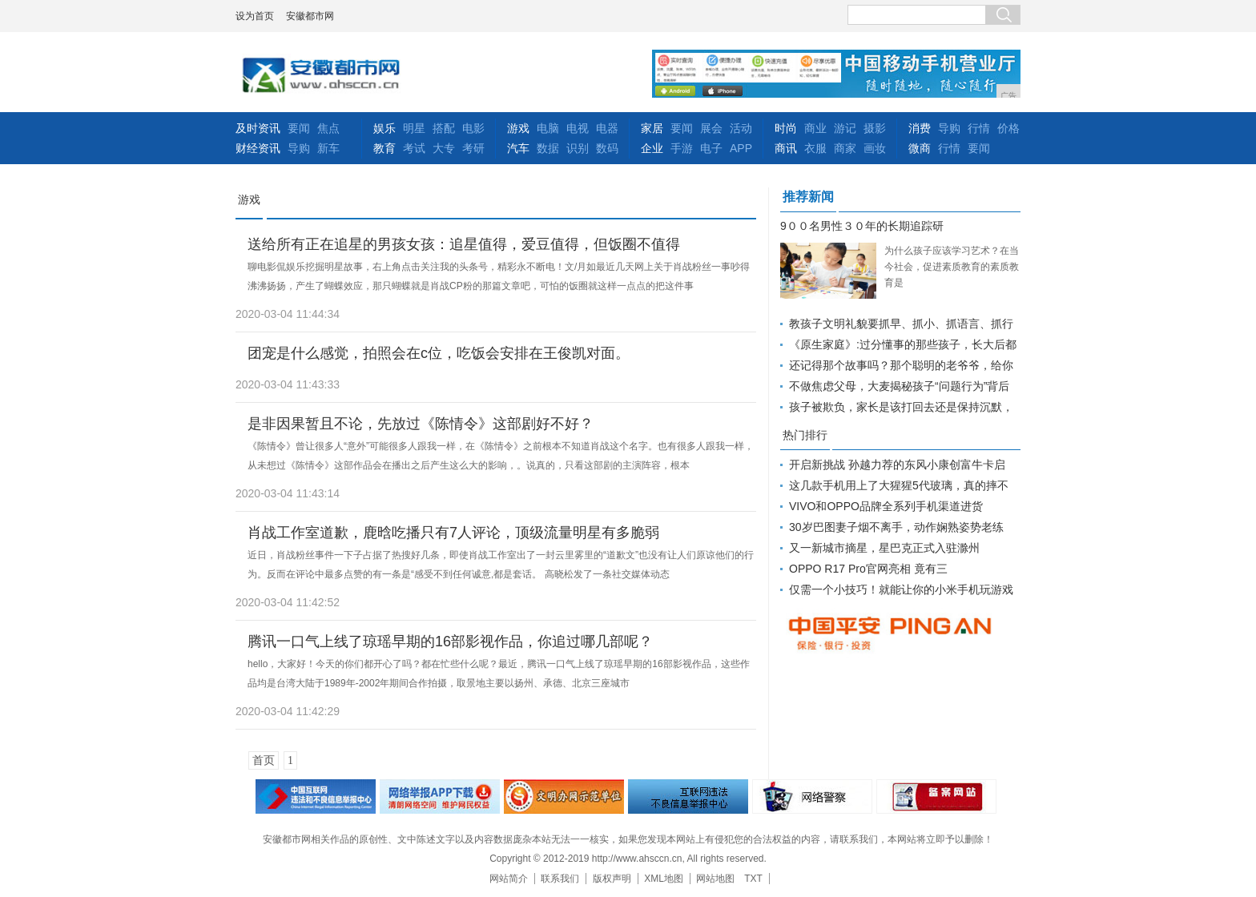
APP (741, 148)
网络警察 (812, 796)
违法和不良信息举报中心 (316, 796)
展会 (711, 128)
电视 (577, 128)
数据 (548, 148)
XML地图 (663, 878)
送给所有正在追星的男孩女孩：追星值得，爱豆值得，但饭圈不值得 (464, 244)
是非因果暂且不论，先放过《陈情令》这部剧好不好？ (421, 424)
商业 (815, 128)
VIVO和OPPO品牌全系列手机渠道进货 (886, 506)
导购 (299, 148)
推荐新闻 (808, 196)
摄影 (874, 128)
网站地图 (715, 878)
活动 (741, 128)
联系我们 (560, 878)
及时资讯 (257, 128)
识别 (577, 148)
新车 (328, 148)
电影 (473, 128)
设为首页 (254, 16)
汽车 (518, 148)
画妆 (874, 148)
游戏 (518, 128)
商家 (845, 148)
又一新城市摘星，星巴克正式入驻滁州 (884, 547)
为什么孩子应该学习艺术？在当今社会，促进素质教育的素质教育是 (951, 266)
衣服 (815, 148)
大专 (444, 148)
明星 (414, 128)
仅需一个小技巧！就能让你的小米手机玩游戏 (901, 589)
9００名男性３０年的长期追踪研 (862, 225)
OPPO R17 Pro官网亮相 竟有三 (868, 568)
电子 (711, 148)
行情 (979, 128)
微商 (919, 148)
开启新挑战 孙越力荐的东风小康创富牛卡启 (897, 464)
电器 (607, 128)
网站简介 (508, 878)
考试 (414, 148)
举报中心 (688, 796)
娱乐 (384, 128)
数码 (607, 148)
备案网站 (936, 796)
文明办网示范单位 (564, 796)
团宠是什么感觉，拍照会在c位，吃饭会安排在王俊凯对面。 (439, 353)
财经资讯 (257, 148)
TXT (753, 878)
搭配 (444, 128)
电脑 (548, 128)
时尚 (786, 128)
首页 (263, 760)
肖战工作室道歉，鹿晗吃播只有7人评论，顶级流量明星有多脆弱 (453, 533)
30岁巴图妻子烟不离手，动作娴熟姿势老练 (896, 527)
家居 (652, 128)
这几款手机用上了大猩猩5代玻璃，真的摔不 (898, 485)
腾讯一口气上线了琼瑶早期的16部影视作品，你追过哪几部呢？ (450, 642)
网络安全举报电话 (440, 796)
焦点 (328, 128)
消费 (919, 128)
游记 (845, 128)
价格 (1008, 128)
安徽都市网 (310, 16)
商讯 (786, 148)
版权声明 (612, 878)
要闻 (299, 128)
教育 (384, 148)
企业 (652, 148)
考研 (473, 148)
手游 (681, 148)
